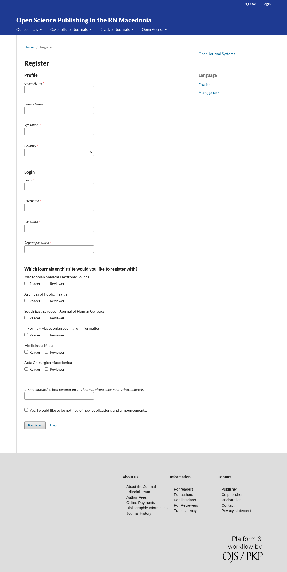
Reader (32, 284)
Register (249, 4)
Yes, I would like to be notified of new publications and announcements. (85, 410)
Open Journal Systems (217, 53)
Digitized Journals (115, 29)
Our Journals (27, 29)
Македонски (209, 92)
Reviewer (54, 284)
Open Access (153, 29)
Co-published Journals (69, 29)
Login (266, 4)
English (205, 84)
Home (29, 47)
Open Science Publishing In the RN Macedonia (84, 20)
